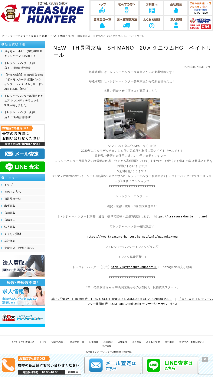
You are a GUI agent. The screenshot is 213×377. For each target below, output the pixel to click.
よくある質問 (12, 234)
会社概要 (9, 241)
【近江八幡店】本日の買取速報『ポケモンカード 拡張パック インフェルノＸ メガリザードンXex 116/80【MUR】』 (24, 81)
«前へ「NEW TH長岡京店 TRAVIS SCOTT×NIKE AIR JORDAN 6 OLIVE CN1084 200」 (111, 299)
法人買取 (9, 226)
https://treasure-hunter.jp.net (180, 217)
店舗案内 (9, 219)
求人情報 (106, 345)
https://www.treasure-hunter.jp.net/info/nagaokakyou (132, 237)
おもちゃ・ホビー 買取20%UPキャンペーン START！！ (23, 53)
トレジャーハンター (102, 352)
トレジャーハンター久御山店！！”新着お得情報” (20, 65)
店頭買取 (9, 212)
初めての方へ (12, 191)
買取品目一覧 (12, 198)
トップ (8, 184)
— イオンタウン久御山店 (21, 342)
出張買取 (9, 205)
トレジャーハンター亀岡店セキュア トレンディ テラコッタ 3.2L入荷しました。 (23, 100)
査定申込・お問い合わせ (19, 248)
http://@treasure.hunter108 (134, 267)
